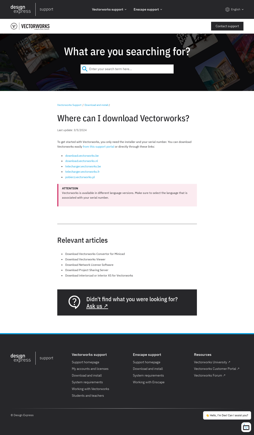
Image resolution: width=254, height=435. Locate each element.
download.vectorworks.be (82, 155)
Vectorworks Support (69, 105)
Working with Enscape (149, 382)
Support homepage (85, 362)
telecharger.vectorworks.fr (82, 171)
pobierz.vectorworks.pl (80, 177)
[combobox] (127, 69)
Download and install (96, 105)
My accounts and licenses (90, 369)
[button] (109, 9)
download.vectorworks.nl (81, 161)
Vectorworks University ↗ (212, 362)
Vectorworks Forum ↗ (209, 375)
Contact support (227, 26)
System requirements (87, 382)
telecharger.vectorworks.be (83, 166)
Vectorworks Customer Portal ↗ (216, 369)
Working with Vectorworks (90, 389)
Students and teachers (88, 395)
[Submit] (85, 69)
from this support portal (98, 146)
